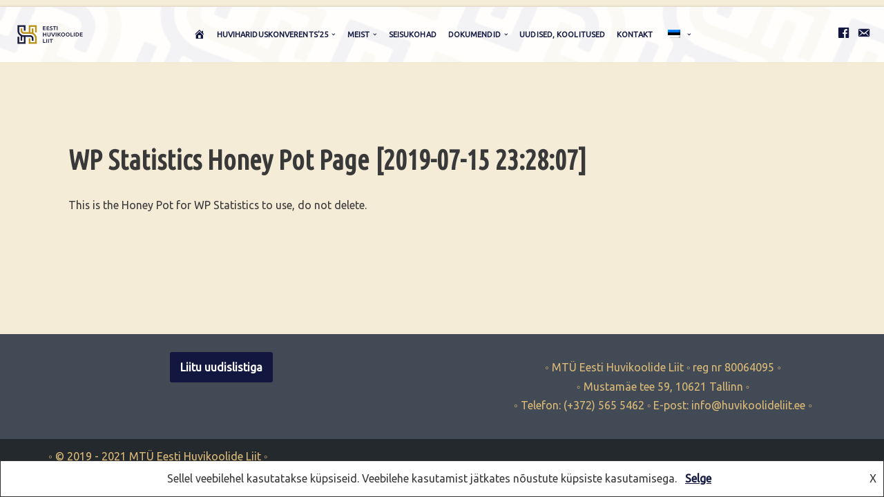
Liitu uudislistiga (221, 390)
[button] (334, 34)
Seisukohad (412, 34)
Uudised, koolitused (562, 34)
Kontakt (635, 34)
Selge (698, 478)
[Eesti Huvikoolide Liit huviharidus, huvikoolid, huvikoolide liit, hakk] (50, 35)
